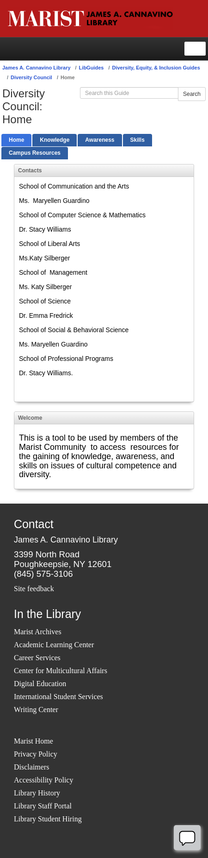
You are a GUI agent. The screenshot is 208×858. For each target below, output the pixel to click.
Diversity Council (31, 77)
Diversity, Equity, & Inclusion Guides (156, 67)
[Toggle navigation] (195, 49)
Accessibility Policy (43, 780)
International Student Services (58, 696)
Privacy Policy (35, 754)
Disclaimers (31, 767)
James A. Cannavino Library (36, 67)
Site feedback (34, 589)
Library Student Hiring (48, 819)
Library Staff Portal (43, 806)
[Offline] (187, 837)
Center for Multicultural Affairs (60, 671)
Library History (37, 793)
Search (192, 94)
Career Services (37, 658)
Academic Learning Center (54, 645)
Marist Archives (37, 632)
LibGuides (91, 67)
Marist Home (33, 741)
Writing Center (36, 709)
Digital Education (40, 684)
